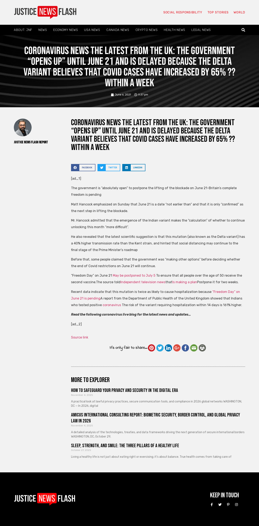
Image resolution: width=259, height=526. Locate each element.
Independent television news (142, 282)
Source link (79, 337)
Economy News (65, 30)
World (239, 12)
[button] (243, 30)
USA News (92, 30)
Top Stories (218, 12)
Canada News (117, 30)
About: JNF (23, 30)
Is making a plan (184, 282)
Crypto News (146, 30)
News (42, 30)
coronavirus (112, 305)
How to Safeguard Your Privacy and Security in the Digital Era (124, 390)
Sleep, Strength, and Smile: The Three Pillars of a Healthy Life (125, 446)
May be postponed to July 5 (134, 275)
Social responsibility (182, 12)
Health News (174, 30)
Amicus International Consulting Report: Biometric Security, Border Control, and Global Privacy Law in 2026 (155, 418)
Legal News (201, 30)
